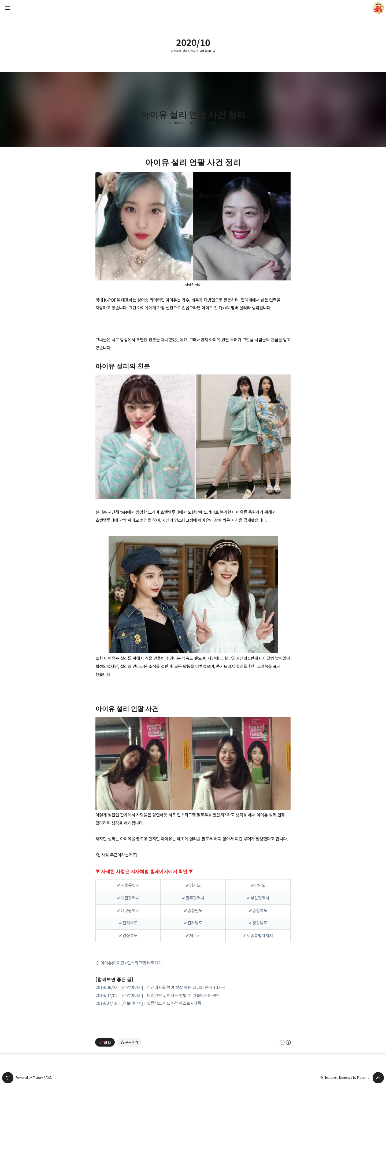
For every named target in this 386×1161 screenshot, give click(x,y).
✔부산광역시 (258, 898)
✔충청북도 (257, 910)
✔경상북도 (128, 935)
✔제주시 (193, 935)
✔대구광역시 (128, 910)
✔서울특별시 (128, 885)
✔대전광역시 (128, 898)
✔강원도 (257, 885)
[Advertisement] (193, 1056)
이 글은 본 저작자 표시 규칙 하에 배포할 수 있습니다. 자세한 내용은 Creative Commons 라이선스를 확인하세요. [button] (285, 1117)
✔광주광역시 (193, 898)
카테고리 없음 (207, 123)
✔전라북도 (128, 923)
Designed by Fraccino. (354, 1153)
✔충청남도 (193, 910)
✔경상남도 (257, 923)
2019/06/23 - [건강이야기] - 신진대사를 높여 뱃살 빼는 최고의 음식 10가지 (160, 987)
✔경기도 (193, 885)
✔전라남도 (193, 923)
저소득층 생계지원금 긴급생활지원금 (193, 51)
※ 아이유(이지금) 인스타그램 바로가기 (128, 963)
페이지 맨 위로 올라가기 (378, 1152)
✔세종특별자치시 (258, 935)
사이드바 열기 (7, 8)
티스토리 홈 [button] (7, 1152)
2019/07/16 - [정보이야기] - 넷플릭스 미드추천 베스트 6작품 (148, 1003)
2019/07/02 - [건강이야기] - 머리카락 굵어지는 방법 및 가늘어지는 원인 (157, 995)
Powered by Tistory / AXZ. (34, 1153)
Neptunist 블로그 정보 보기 (378, 8)
